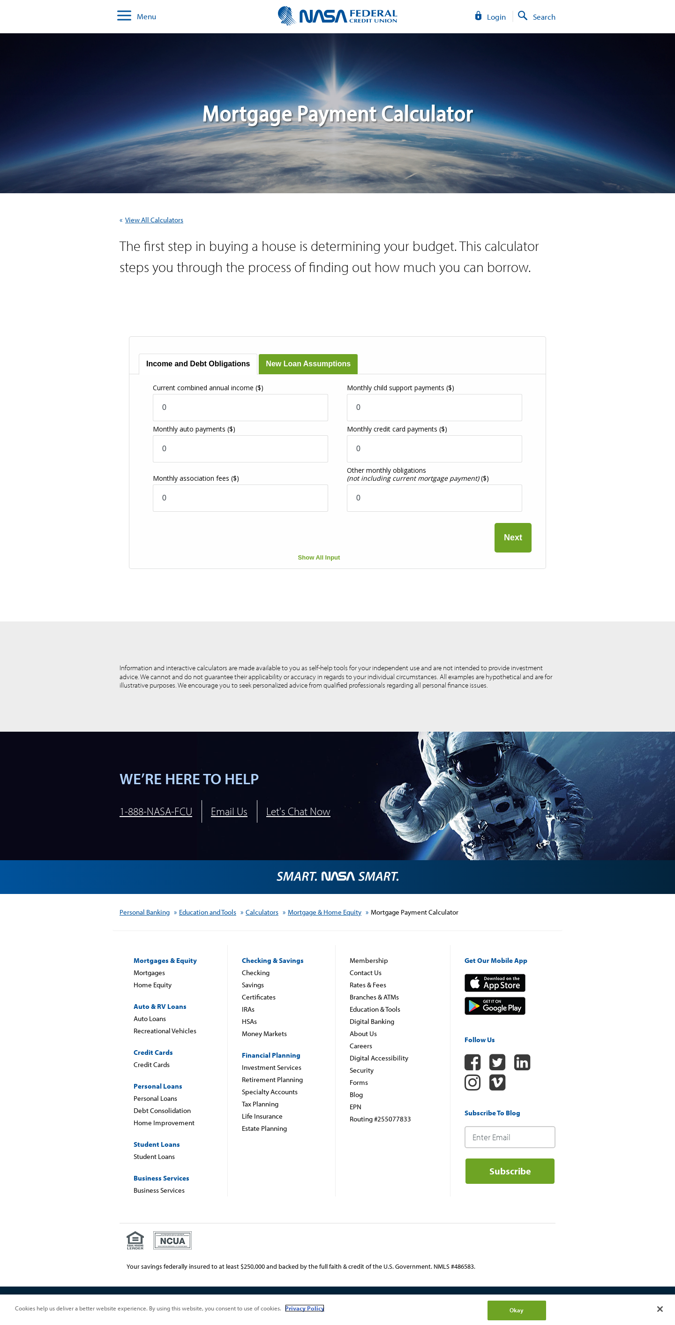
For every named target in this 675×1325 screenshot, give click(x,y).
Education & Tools (375, 1009)
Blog (356, 1094)
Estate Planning (264, 1128)
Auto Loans (150, 1018)
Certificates (259, 996)
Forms (359, 1082)
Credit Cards (152, 1064)
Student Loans (154, 1156)
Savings (253, 984)
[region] (337, 1310)
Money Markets (264, 1033)
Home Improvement (164, 1122)
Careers (361, 1045)
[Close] (660, 1309)
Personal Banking (145, 912)
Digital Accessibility (379, 1057)
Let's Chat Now (298, 811)
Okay (517, 1310)
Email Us (229, 811)
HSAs (249, 1021)
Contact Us (366, 972)
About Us (363, 1033)
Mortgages (149, 972)
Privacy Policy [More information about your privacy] (304, 1308)
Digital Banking (372, 1021)
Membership (369, 960)
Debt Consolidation (162, 1110)
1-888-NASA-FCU (156, 811)
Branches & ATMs (374, 996)
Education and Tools (207, 912)
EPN (355, 1106)
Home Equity (153, 984)
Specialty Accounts (270, 1091)
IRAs (248, 1009)
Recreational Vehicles (165, 1030)
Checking (256, 972)
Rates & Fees (368, 984)
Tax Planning (260, 1103)
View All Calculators (154, 219)
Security (362, 1070)
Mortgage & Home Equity (324, 912)
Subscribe (510, 1171)
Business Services (159, 1190)
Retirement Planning (272, 1079)
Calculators (262, 912)
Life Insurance (262, 1116)
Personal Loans (155, 1098)
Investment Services (271, 1067)
